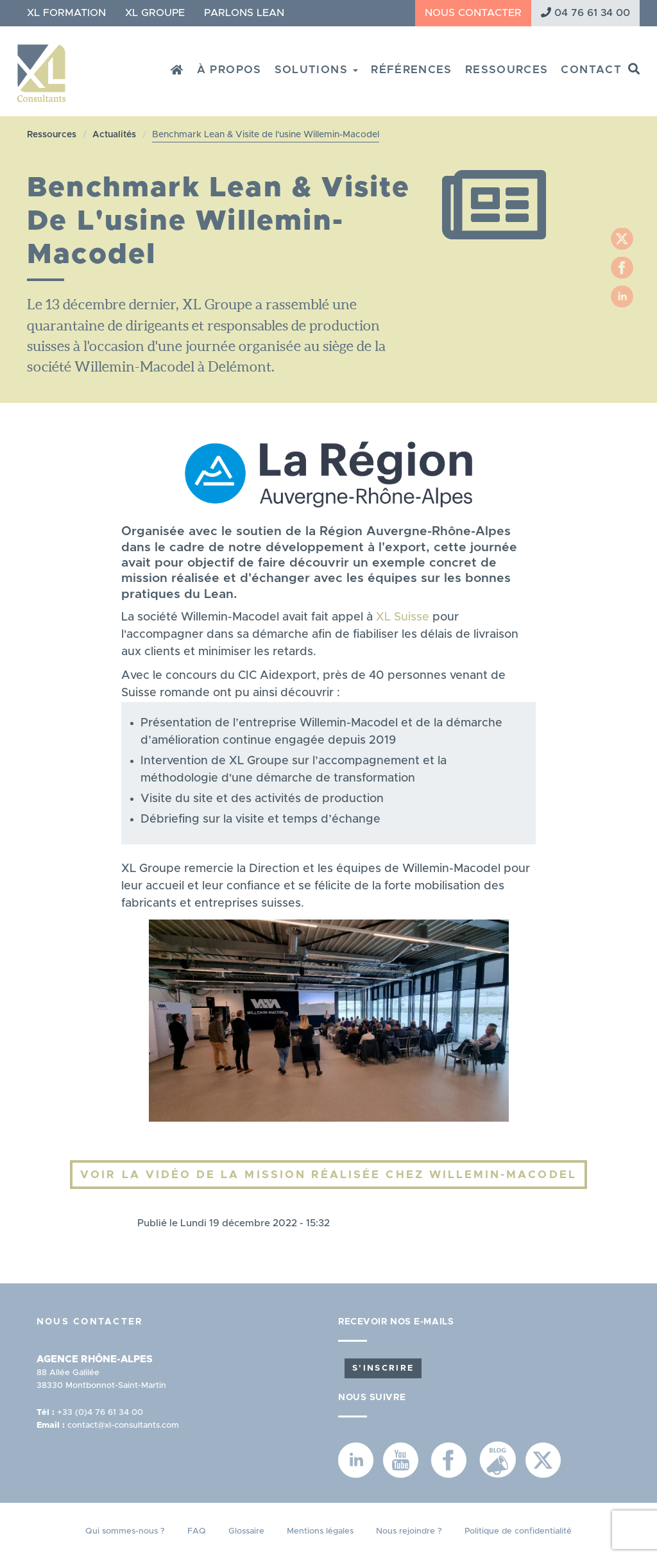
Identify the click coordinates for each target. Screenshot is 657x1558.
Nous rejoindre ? (409, 1531)
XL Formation (66, 13)
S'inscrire (383, 1368)
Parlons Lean (244, 13)
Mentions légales (320, 1531)
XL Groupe (155, 13)
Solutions (317, 69)
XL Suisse (402, 617)
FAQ (196, 1531)
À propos (229, 69)
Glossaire (246, 1531)
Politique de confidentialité (518, 1531)
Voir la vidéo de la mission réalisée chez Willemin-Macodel (328, 1174)
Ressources (507, 69)
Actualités (114, 134)
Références (411, 69)
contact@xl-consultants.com (123, 1425)
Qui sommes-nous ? (125, 1531)
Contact (591, 69)
